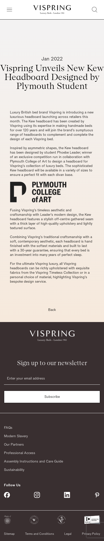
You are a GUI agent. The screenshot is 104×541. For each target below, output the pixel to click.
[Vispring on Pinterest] (97, 495)
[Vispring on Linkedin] (67, 495)
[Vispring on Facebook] (7, 495)
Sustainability (14, 470)
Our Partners (14, 444)
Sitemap (9, 534)
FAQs (8, 428)
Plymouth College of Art (28, 161)
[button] (7, 519)
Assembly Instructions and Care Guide (33, 461)
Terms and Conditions (39, 534)
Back (52, 310)
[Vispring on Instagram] (37, 495)
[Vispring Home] (52, 10)
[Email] (52, 378)
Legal (67, 534)
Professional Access (19, 453)
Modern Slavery (16, 436)
